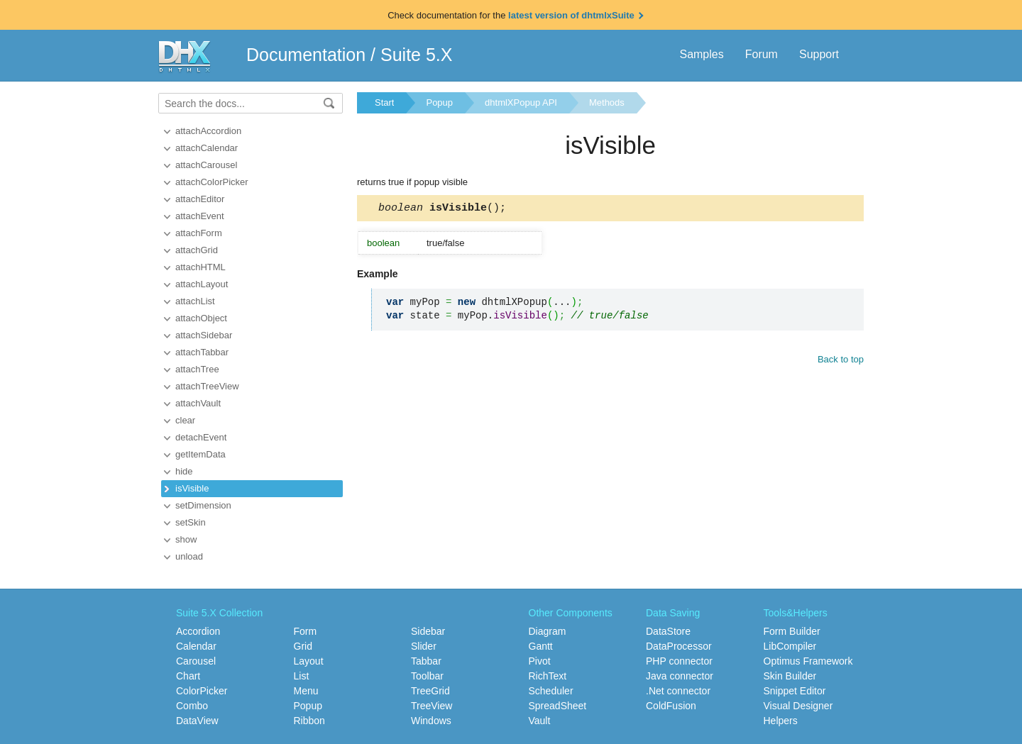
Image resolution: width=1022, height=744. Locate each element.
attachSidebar (203, 335)
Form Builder (792, 631)
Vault (540, 720)
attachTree (197, 369)
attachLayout (201, 284)
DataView (197, 720)
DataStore (668, 631)
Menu (306, 690)
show (186, 539)
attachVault (198, 403)
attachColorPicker (211, 182)
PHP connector (679, 661)
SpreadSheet (558, 705)
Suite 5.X (416, 55)
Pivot (540, 661)
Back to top (841, 361)
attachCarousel (206, 165)
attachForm (198, 233)
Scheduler (551, 690)
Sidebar (428, 631)
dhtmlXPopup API (521, 102)
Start (384, 102)
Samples (701, 54)
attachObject (201, 318)
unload (189, 556)
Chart (188, 676)
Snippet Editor (795, 690)
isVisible (192, 488)
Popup (439, 102)
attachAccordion (208, 131)
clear (185, 420)
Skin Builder (790, 676)
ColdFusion (671, 705)
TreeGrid (430, 690)
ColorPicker (201, 690)
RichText (548, 676)
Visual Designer (798, 705)
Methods (607, 102)
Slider (423, 646)
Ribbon (309, 720)
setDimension (203, 505)
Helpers (781, 720)
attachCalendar (206, 148)
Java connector (679, 676)
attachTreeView (207, 386)
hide (184, 471)
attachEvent (199, 216)
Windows (431, 720)
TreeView (431, 705)
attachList (195, 301)
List (301, 676)
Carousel (196, 661)
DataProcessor (679, 646)
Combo (192, 705)
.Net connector (678, 690)
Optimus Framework (808, 661)
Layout (309, 661)
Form (305, 631)
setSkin (190, 522)
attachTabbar (202, 352)
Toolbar (427, 676)
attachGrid (196, 250)
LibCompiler (790, 646)
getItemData (200, 454)
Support (819, 54)
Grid (303, 646)
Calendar (196, 646)
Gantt (541, 646)
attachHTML (200, 267)
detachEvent (200, 437)
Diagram (547, 631)
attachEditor (199, 199)
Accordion (198, 631)
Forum (761, 54)
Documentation (306, 55)
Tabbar (426, 661)
